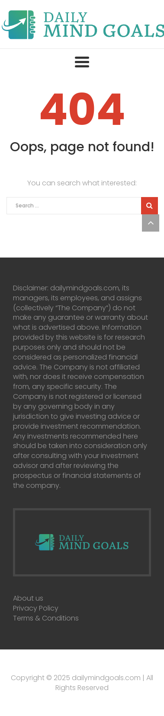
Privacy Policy (35, 608)
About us (28, 598)
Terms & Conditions (46, 618)
